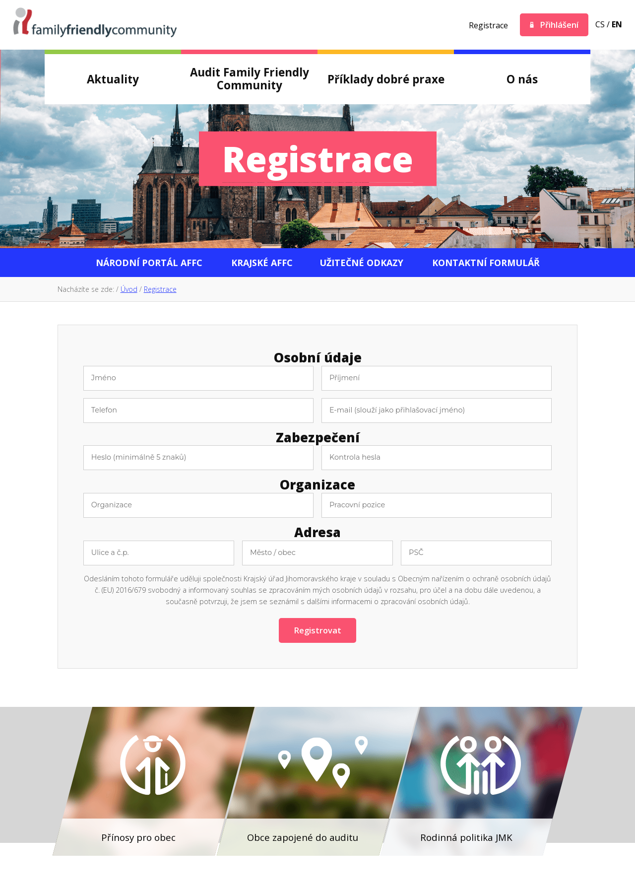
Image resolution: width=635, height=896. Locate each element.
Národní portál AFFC (149, 263)
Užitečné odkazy (361, 263)
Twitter (418, 25)
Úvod (129, 289)
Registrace (488, 25)
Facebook (391, 25)
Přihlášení (559, 24)
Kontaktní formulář (486, 263)
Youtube (444, 25)
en (617, 24)
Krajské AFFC (262, 263)
